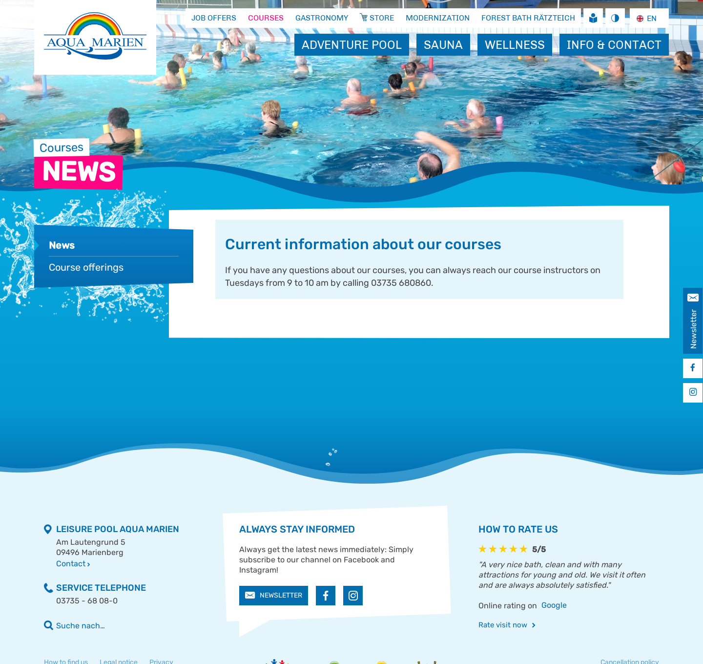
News (62, 245)
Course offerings (86, 267)
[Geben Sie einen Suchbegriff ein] (140, 605)
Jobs (503, 372)
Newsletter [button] (273, 575)
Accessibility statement (80, 655)
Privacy (161, 642)
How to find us (66, 642)
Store (617, 372)
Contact (73, 543)
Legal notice (119, 642)
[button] (325, 575)
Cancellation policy (629, 642)
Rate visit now (507, 604)
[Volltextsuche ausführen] (49, 605)
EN (645, 18)
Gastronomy (385, 372)
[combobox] (649, 18)
